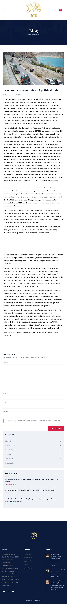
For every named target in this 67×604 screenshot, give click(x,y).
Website (5, 411)
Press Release (10, 450)
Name (5, 393)
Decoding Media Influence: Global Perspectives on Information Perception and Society (31, 480)
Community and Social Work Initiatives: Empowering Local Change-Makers (30, 490)
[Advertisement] (33, 185)
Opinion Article (10, 445)
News (9, 454)
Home (29, 35)
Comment (6, 362)
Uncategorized (10, 463)
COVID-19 (8, 441)
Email (5, 402)
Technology (36, 35)
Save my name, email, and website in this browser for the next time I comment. (34, 421)
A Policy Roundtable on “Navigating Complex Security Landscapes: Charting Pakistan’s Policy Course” (31, 500)
